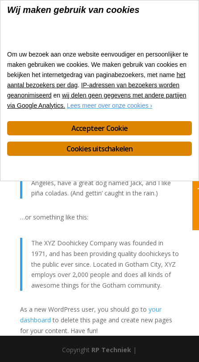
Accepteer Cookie (99, 128)
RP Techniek (111, 350)
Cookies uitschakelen (99, 149)
